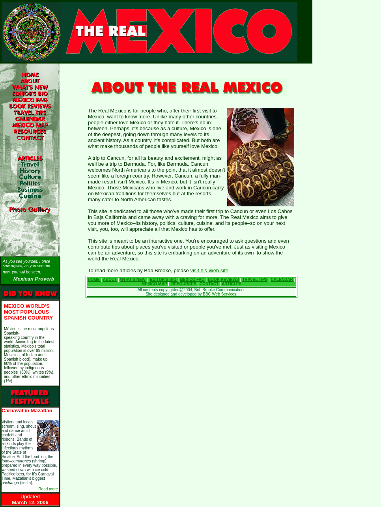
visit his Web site (209, 270)
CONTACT (210, 284)
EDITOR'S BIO (163, 279)
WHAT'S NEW (133, 279)
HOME (94, 279)
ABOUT (110, 279)
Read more (48, 489)
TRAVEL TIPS (254, 279)
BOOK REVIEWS (223, 279)
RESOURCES (183, 284)
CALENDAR (282, 279)
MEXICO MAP (154, 284)
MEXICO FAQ (192, 279)
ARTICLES (231, 284)
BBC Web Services (219, 294)
